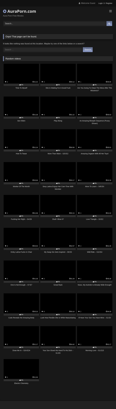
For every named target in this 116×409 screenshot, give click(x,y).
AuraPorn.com (19, 11)
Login (100, 3)
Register (109, 3)
